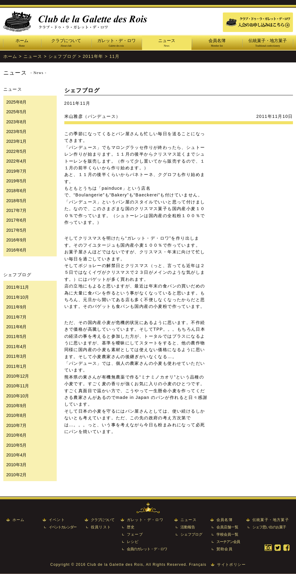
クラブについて (66, 43)
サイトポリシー (231, 564)
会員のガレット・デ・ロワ (147, 549)
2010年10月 (17, 395)
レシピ (133, 542)
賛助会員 (224, 549)
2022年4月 (16, 161)
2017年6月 (16, 220)
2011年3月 (16, 356)
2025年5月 (16, 111)
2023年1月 (16, 141)
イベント (57, 520)
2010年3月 (16, 464)
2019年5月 (16, 180)
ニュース (166, 43)
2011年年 (93, 56)
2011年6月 (16, 326)
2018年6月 (16, 190)
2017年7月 (16, 210)
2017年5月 (16, 230)
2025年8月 (16, 102)
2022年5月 (16, 151)
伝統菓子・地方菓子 (268, 43)
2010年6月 (16, 435)
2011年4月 (16, 346)
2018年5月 (16, 200)
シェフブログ (62, 56)
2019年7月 (16, 171)
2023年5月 (16, 131)
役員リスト (101, 527)
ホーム (22, 43)
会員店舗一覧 (227, 527)
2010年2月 (16, 474)
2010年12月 (17, 376)
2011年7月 (16, 317)
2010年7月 (16, 425)
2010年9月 (16, 405)
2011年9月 (16, 307)
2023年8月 (16, 121)
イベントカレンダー (62, 527)
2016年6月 (16, 250)
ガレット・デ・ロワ (116, 43)
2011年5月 (16, 336)
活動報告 (187, 527)
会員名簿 (217, 43)
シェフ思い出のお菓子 (269, 527)
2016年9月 (16, 240)
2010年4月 (16, 455)
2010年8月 (16, 415)
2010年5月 (16, 445)
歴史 (131, 527)
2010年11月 (17, 385)
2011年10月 (17, 297)
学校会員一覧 (227, 534)
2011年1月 (16, 366)
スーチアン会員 (228, 542)
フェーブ (135, 534)
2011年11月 (17, 287)
